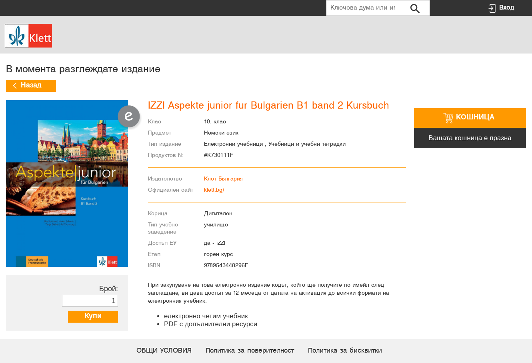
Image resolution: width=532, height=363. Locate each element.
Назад (31, 85)
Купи (93, 316)
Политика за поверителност (250, 351)
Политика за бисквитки (345, 351)
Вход (506, 8)
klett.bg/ (214, 190)
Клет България (223, 179)
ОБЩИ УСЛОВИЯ (164, 351)
